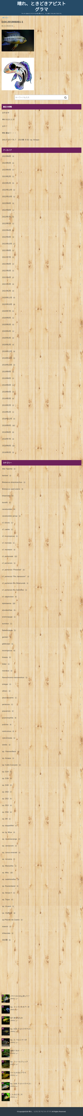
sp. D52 (7, 799)
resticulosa (8, 731)
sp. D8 (6, 819)
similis (6, 745)
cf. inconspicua (10, 536)
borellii (6, 502)
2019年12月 (8, 351)
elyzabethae (9, 610)
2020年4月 (8, 331)
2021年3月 (8, 284)
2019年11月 (8, 358)
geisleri (7, 637)
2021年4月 (8, 277)
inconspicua (9, 650)
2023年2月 (8, 176)
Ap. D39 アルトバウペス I (20, 1029)
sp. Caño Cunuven (11, 765)
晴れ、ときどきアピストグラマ (41, 6)
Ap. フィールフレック (19, 1062)
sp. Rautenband (10, 886)
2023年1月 (8, 183)
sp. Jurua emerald (11, 852)
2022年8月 (8, 210)
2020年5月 (8, 324)
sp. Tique (7, 899)
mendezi (7, 671)
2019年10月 (8, 365)
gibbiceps (8, 644)
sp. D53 (7, 805)
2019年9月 (8, 372)
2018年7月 (8, 439)
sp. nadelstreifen (10, 879)
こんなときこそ (16, 1094)
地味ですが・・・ (17, 1051)
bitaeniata (8, 496)
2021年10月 (8, 244)
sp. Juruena (8, 859)
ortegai (6, 684)
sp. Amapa (8, 758)
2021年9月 (8, 250)
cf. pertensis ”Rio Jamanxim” (16, 576)
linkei (6, 664)
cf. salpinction (9, 597)
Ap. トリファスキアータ (20, 1007)
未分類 (6, 940)
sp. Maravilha (9, 866)
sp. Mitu (7, 873)
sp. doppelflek (9, 825)
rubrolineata (9, 738)
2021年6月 (8, 264)
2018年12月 (8, 419)
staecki (7, 926)
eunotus (7, 624)
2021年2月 (8, 291)
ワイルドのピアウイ (18, 1073)
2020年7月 (8, 311)
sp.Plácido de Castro (12, 920)
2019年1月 (8, 412)
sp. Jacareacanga (11, 839)
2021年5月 (8, 271)
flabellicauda (9, 630)
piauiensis (8, 711)
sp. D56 (7, 812)
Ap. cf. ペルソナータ (18, 1040)
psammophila (9, 718)
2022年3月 (8, 237)
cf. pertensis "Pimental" (13, 570)
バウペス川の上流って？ (20, 996)
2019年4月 (8, 392)
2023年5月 (8, 163)
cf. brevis (7, 523)
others (6, 691)
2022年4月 (8, 230)
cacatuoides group (11, 516)
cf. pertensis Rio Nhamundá (15, 583)
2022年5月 (8, 223)
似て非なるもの (16, 1018)
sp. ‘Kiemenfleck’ (11, 751)
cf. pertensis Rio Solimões (14, 590)
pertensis (7, 704)
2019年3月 (8, 398)
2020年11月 (8, 298)
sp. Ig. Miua (8, 832)
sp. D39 (7, 778)
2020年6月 (8, 318)
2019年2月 (8, 405)
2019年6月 (8, 378)
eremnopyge (9, 617)
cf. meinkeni (9, 550)
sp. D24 (7, 772)
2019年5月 (8, 385)
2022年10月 (8, 196)
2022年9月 (8, 203)
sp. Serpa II (8, 893)
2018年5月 (8, 452)
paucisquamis (9, 698)
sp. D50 (7, 792)
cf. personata (10, 556)
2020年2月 (8, 345)
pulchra (7, 724)
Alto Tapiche (9, 469)
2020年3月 (8, 338)
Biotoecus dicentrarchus (14, 482)
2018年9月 (8, 425)
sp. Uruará (8, 906)
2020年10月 (8, 304)
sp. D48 (7, 785)
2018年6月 (8, 446)
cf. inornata (8, 543)
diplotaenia (9, 603)
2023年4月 (8, 170)
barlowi (7, 475)
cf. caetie (7, 529)
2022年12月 (8, 190)
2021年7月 (8, 257)
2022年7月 (8, 217)
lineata (6, 657)
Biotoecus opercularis (13, 489)
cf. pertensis (9, 563)
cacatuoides (9, 509)
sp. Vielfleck (9, 913)
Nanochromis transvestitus (15, 677)
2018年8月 (8, 432)
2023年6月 (8, 156)
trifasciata (8, 933)
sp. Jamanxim (9, 846)
